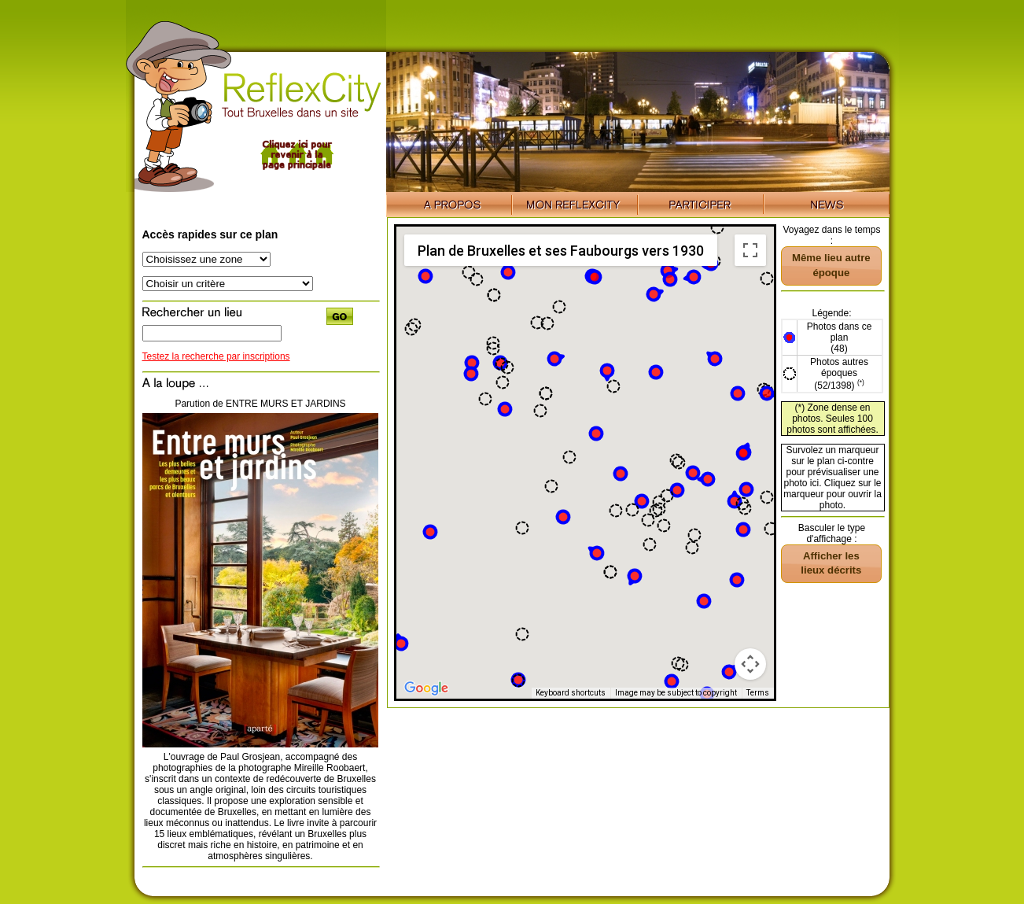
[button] (472, 362)
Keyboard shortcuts (571, 692)
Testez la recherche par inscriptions (216, 356)
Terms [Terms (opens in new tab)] (757, 692)
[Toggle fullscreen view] (750, 250)
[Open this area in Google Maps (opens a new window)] (426, 688)
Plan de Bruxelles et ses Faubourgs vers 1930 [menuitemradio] (561, 250)
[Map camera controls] (750, 664)
